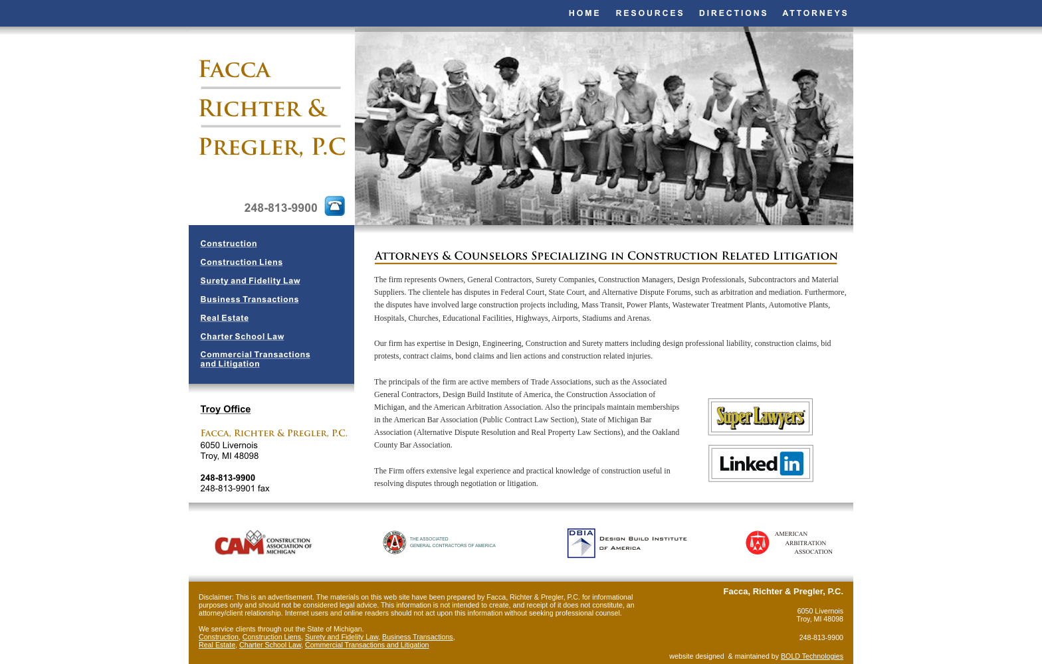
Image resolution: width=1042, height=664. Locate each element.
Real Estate (217, 645)
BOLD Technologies (812, 656)
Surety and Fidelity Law (341, 637)
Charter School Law (270, 645)
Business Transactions (417, 637)
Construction (219, 637)
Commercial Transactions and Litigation (367, 645)
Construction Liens (272, 637)
